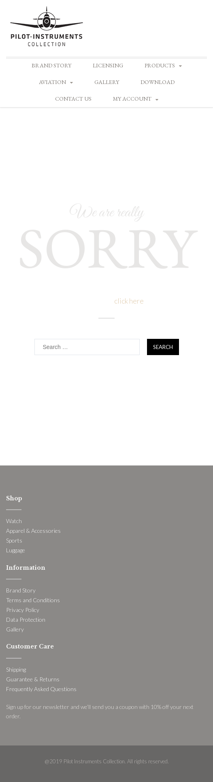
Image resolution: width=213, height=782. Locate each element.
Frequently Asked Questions (41, 688)
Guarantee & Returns (33, 679)
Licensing (108, 65)
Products (160, 65)
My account (132, 98)
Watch (14, 520)
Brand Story (51, 65)
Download (158, 82)
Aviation (52, 82)
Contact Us (73, 98)
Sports (14, 540)
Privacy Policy (22, 609)
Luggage (15, 550)
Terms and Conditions (33, 600)
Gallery (106, 82)
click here (129, 300)
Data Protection (25, 619)
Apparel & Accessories (33, 530)
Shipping (16, 669)
